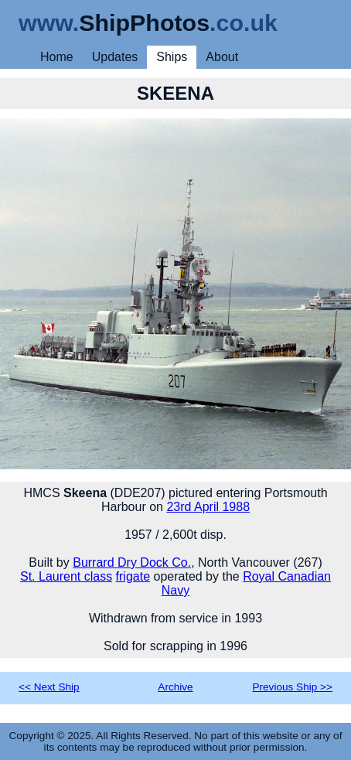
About (222, 56)
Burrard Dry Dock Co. (132, 562)
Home (56, 56)
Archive (175, 687)
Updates (115, 56)
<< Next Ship (49, 687)
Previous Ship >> (292, 687)
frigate (133, 576)
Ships (171, 56)
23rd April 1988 (208, 506)
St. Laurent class (66, 576)
